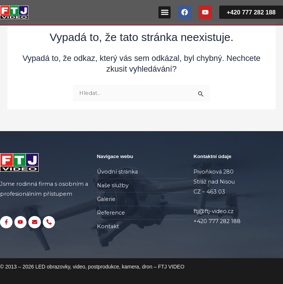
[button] (164, 12)
